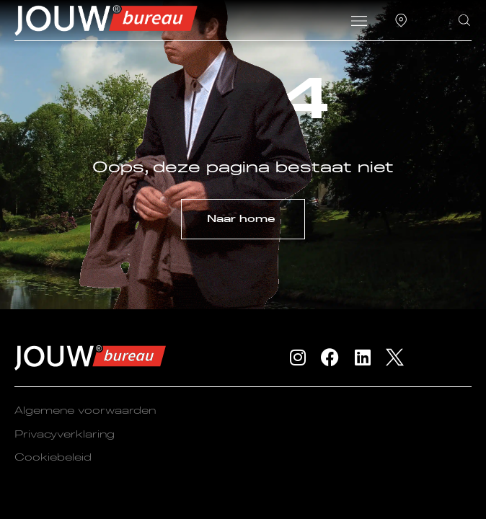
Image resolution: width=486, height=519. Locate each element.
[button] (359, 22)
